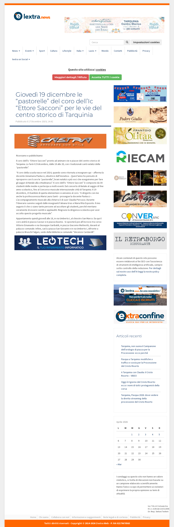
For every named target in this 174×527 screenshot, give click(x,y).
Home (33, 517)
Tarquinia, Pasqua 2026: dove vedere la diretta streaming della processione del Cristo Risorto (139, 398)
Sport (42, 50)
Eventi (29, 50)
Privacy (146, 50)
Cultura (53, 50)
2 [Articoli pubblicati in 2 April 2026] (138, 434)
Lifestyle (67, 50)
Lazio (92, 50)
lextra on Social (21, 59)
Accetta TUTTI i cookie (105, 77)
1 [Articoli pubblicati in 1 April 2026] (132, 434)
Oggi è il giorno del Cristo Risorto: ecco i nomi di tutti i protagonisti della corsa (140, 385)
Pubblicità (132, 50)
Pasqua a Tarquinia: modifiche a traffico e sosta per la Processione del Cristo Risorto (138, 363)
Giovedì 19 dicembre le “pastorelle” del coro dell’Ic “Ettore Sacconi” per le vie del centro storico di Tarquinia (59, 104)
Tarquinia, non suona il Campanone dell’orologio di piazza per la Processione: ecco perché (138, 349)
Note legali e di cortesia (115, 517)
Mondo (105, 50)
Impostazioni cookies (146, 42)
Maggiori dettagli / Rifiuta (71, 77)
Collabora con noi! (60, 517)
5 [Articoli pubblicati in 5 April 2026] (159, 434)
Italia (80, 50)
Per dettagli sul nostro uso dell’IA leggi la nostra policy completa (138, 271)
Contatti (118, 50)
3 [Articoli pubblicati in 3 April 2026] (145, 434)
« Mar (119, 464)
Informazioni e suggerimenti (86, 517)
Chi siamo (44, 517)
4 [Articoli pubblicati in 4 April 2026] (152, 434)
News (16, 50)
